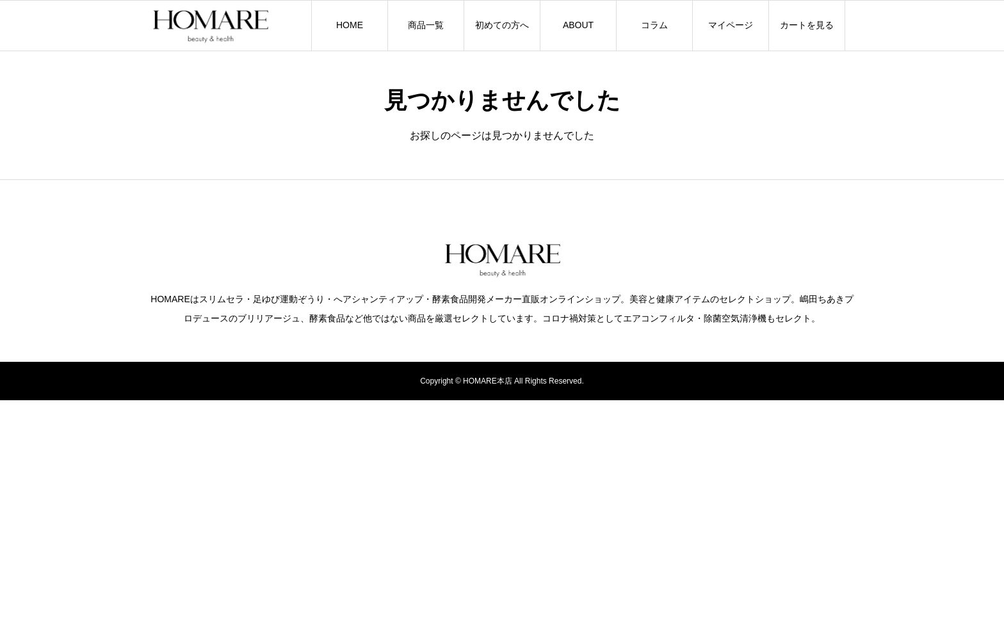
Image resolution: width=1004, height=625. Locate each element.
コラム (654, 25)
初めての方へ (502, 25)
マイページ (730, 25)
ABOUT (578, 25)
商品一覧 (426, 25)
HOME (349, 25)
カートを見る (807, 25)
